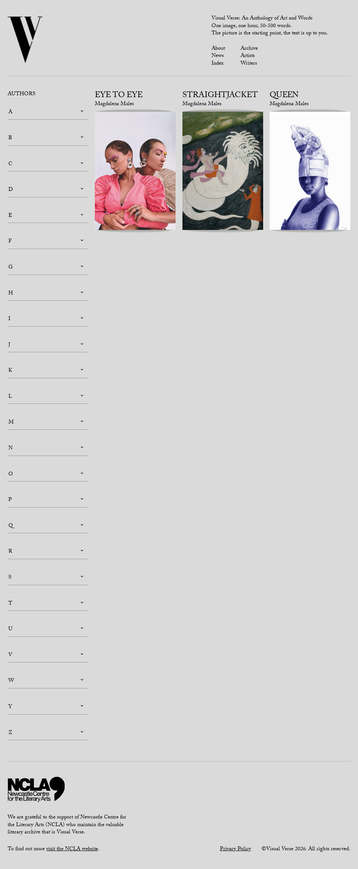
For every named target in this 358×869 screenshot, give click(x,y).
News (218, 56)
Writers (249, 63)
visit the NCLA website (72, 849)
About (218, 49)
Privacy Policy (235, 849)
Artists (248, 56)
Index (217, 63)
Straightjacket (220, 96)
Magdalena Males (114, 104)
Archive (249, 49)
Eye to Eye (119, 96)
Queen (284, 96)
